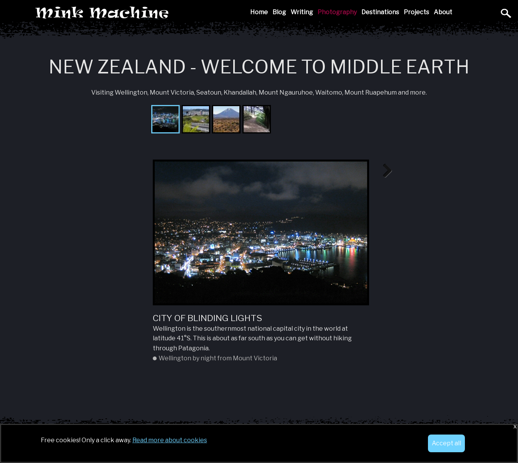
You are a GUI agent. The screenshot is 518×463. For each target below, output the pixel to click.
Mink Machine (156, 13)
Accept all (446, 443)
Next (384, 171)
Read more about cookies (169, 440)
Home (259, 12)
